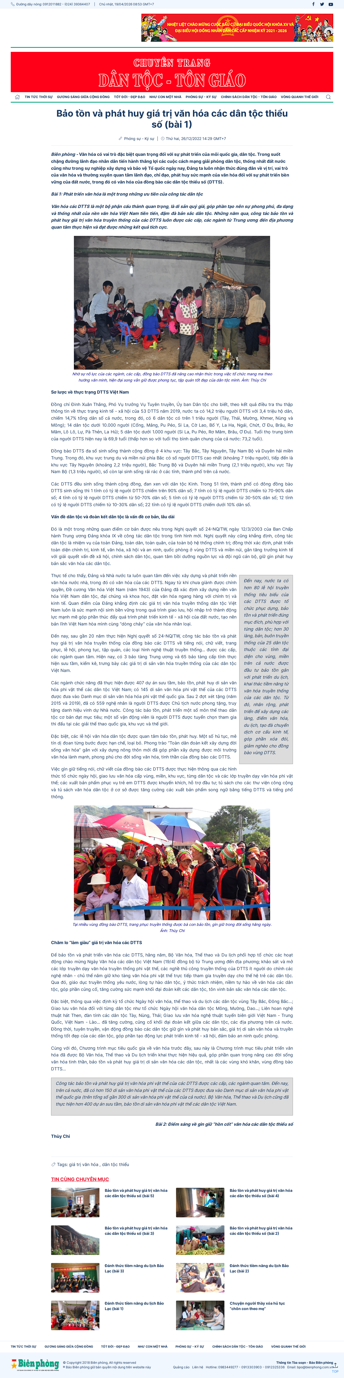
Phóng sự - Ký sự (201, 97)
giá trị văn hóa (84, 1164)
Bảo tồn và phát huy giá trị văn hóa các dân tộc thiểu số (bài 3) (136, 1231)
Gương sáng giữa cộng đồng (83, 97)
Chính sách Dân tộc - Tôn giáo (249, 97)
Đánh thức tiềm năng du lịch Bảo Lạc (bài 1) (134, 1306)
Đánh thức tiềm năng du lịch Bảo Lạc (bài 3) (134, 1268)
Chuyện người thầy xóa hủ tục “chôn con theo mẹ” (257, 1306)
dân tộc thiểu (115, 1164)
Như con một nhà (165, 97)
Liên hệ (197, 1367)
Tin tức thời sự (39, 97)
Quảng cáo (181, 1367)
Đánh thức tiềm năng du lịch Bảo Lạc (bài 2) (259, 1268)
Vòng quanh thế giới (299, 97)
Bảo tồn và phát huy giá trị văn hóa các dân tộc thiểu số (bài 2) (261, 1231)
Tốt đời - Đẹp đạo (129, 97)
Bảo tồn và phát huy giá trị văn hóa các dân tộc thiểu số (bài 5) (136, 1193)
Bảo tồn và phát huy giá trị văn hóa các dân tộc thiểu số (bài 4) (261, 1193)
